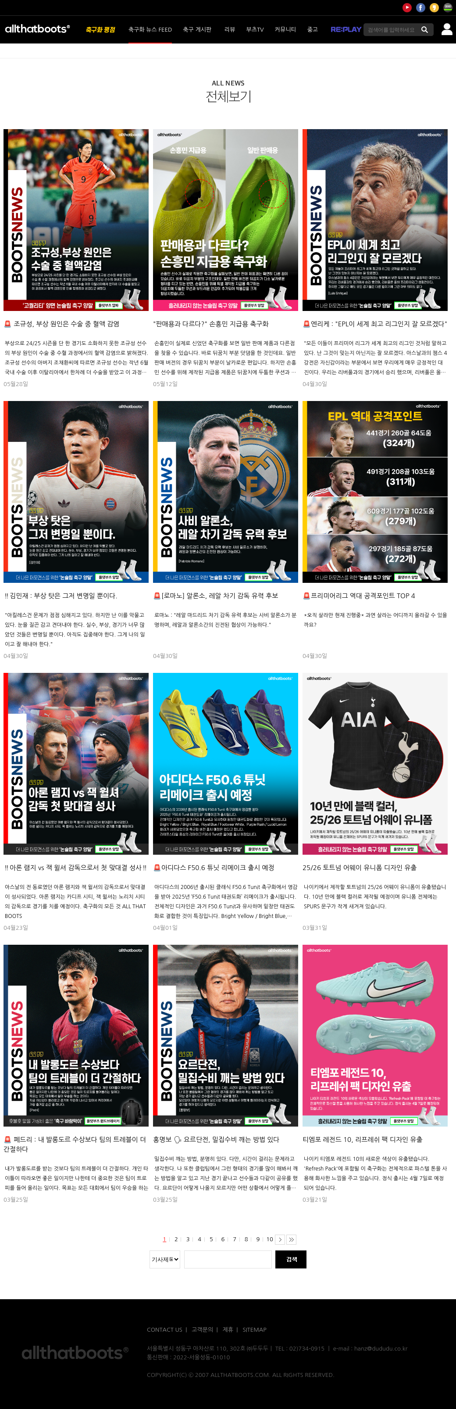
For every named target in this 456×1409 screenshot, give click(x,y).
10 (269, 1239)
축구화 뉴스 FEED (150, 30)
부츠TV (255, 30)
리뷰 (229, 30)
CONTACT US (164, 1330)
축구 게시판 (197, 30)
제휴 (228, 1330)
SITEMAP (254, 1330)
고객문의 (202, 1330)
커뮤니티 (285, 30)
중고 (312, 30)
